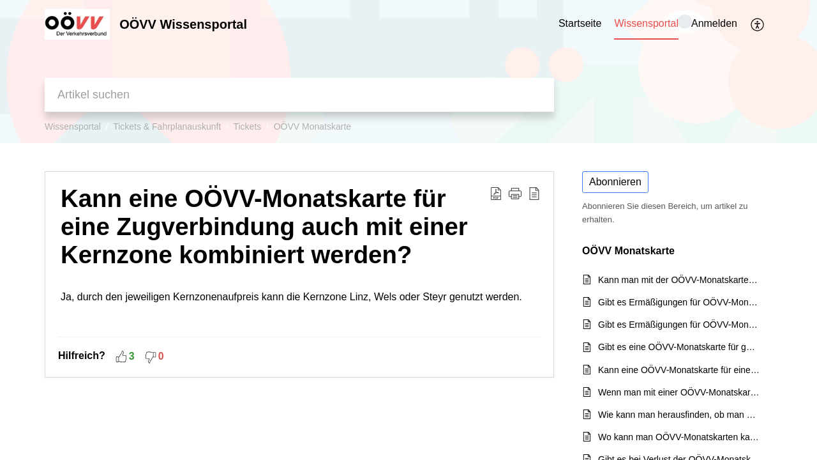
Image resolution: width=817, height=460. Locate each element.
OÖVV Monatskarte (312, 126)
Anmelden (714, 23)
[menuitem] (714, 24)
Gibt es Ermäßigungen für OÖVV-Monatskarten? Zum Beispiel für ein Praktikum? (679, 324)
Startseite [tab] (580, 23)
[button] (515, 193)
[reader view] (534, 193)
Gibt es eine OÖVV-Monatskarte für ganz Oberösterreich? (679, 347)
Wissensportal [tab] (646, 23)
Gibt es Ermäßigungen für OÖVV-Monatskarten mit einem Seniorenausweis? (679, 302)
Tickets (247, 126)
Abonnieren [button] (615, 181)
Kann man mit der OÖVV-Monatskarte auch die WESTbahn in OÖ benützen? (679, 280)
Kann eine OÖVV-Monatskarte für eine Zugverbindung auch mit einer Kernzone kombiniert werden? (264, 226)
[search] (299, 95)
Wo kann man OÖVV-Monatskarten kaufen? (679, 437)
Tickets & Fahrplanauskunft (167, 126)
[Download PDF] (496, 193)
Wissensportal (73, 126)
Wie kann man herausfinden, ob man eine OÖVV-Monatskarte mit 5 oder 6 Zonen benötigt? (679, 415)
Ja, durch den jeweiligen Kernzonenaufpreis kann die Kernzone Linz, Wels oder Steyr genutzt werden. (299, 307)
